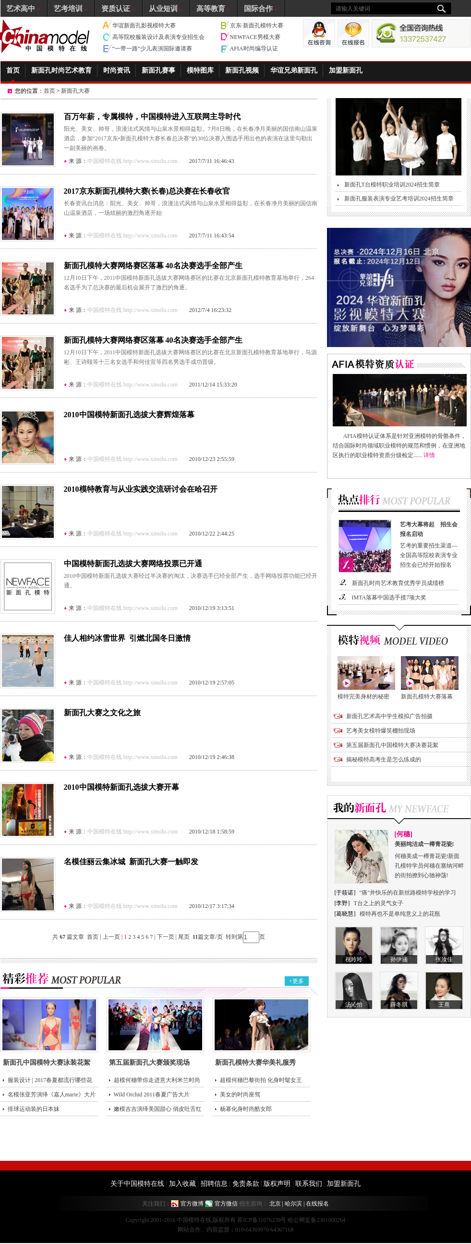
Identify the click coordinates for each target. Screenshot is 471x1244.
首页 (13, 70)
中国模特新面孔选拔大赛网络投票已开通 (133, 564)
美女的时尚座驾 (240, 1094)
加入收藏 (182, 1183)
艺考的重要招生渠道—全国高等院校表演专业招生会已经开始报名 (430, 544)
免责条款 (245, 1183)
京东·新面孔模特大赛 (256, 25)
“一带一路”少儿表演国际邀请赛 (152, 48)
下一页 (165, 936)
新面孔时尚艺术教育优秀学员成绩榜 (398, 583)
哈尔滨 (293, 1203)
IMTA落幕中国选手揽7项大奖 (389, 597)
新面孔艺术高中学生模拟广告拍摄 (389, 716)
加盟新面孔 (345, 70)
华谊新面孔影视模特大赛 (144, 25)
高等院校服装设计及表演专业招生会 (158, 37)
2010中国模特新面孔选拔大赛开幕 (121, 787)
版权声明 (277, 1183)
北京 (275, 1203)
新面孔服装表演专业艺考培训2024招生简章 (399, 198)
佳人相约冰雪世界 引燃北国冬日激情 (127, 638)
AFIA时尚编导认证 (254, 48)
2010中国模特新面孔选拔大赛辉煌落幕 (129, 415)
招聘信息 (214, 1183)
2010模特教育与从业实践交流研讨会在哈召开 (140, 489)
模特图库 (200, 70)
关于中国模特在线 (137, 1183)
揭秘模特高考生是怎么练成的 (383, 759)
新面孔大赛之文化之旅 (102, 713)
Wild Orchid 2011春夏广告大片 (152, 1094)
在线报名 (317, 1203)
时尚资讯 (116, 70)
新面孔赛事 (158, 70)
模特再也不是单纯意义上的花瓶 (400, 913)
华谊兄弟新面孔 (293, 70)
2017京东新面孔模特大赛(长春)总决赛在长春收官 (147, 191)
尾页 (184, 936)
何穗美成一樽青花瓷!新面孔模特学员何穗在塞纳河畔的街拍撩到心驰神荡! (430, 859)
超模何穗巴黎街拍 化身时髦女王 (261, 1080)
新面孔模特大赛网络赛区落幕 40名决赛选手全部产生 (153, 265)
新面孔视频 (242, 70)
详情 (429, 455)
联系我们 (308, 1183)
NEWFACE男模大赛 (255, 37)
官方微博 (192, 1203)
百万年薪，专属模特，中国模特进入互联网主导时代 (152, 116)
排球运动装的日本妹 (34, 1109)
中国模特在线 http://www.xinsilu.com (132, 161)
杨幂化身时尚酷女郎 (246, 1109)
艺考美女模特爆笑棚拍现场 (380, 730)
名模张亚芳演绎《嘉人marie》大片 (52, 1094)
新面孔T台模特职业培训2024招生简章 (392, 184)
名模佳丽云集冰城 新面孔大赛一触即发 (131, 862)
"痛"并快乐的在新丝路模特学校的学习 (408, 892)
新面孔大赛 (75, 90)
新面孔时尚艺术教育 (61, 70)
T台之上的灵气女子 (378, 903)
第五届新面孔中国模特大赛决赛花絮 (392, 745)
